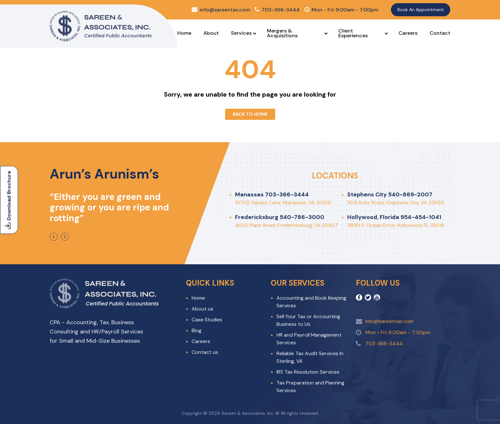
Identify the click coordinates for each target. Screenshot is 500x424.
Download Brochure (8, 200)
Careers (408, 33)
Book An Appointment (420, 9)
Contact (440, 33)
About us (202, 308)
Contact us (205, 352)
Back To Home (250, 114)
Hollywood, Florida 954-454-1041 (394, 217)
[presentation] (54, 237)
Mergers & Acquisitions (282, 33)
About (211, 33)
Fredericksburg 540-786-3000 (279, 217)
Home (184, 33)
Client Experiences (353, 33)
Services (241, 33)
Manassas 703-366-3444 (272, 194)
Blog (197, 330)
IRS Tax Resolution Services (307, 372)
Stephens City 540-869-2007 (389, 194)
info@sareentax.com (221, 9)
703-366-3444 (277, 9)
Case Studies (207, 319)
